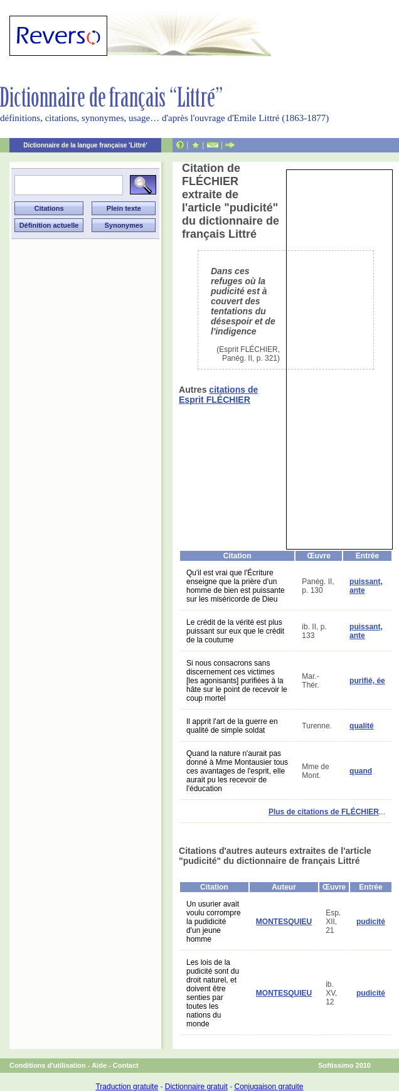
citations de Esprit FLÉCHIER (218, 395)
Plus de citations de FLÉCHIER (324, 811)
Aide (99, 1065)
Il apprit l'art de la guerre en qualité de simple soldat (232, 726)
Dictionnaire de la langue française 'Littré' (85, 145)
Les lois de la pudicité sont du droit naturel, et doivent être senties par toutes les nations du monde (212, 993)
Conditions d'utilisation (47, 1065)
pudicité (370, 921)
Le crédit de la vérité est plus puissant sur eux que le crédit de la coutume (235, 631)
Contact (126, 1065)
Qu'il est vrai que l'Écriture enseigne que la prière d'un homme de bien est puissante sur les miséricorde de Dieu (235, 586)
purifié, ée (367, 680)
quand (360, 771)
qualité (361, 725)
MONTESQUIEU (284, 921)
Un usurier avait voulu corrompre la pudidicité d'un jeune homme (213, 922)
